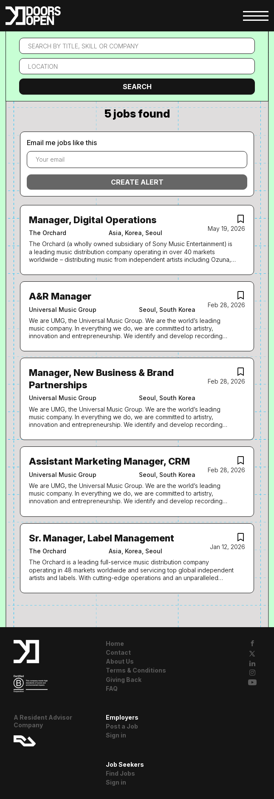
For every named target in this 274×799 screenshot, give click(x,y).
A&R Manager (60, 296)
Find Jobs (120, 773)
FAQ (112, 688)
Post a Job (122, 726)
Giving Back (123, 679)
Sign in (116, 735)
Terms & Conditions (136, 670)
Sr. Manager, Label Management (101, 538)
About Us (120, 661)
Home (115, 643)
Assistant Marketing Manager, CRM (109, 461)
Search (137, 86)
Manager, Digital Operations (92, 219)
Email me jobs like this (62, 142)
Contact (118, 652)
